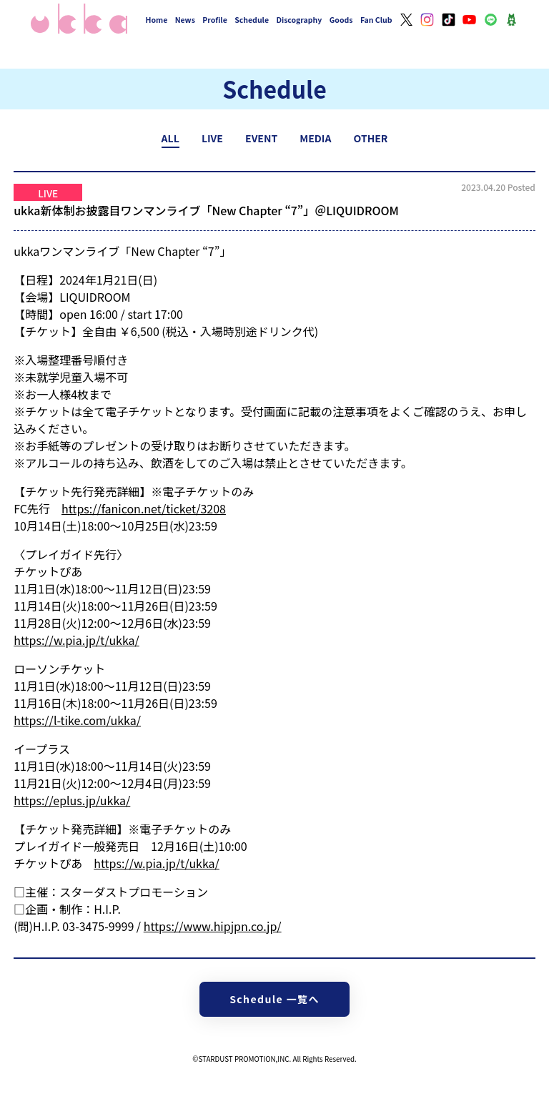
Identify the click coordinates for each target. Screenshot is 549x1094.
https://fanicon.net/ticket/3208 (143, 508)
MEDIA (315, 138)
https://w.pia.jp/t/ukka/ (76, 640)
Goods (341, 19)
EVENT (261, 138)
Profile (214, 19)
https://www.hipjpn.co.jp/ (213, 926)
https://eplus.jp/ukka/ (72, 800)
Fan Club (376, 19)
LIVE (212, 138)
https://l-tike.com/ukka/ (77, 720)
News (185, 19)
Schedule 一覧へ (274, 999)
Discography (299, 19)
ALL (170, 138)
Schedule (251, 19)
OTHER (371, 138)
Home (157, 19)
